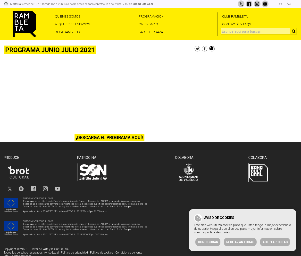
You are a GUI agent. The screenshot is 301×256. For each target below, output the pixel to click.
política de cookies (217, 232)
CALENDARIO (148, 24)
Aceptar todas (275, 242)
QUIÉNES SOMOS (67, 16)
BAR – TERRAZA (151, 32)
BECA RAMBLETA (67, 32)
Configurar (208, 242)
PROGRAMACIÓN (151, 16)
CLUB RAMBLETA (235, 16)
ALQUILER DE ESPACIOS (72, 24)
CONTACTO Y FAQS (236, 24)
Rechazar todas (240, 242)
